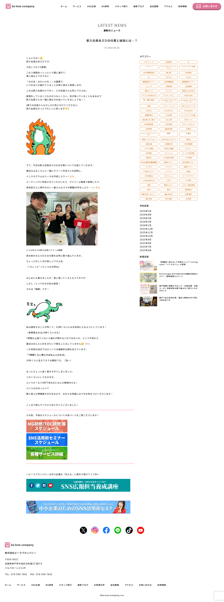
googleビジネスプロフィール (188, 100)
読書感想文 (149, 115)
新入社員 (169, 199)
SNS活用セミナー (188, 162)
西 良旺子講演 (148, 100)
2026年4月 (145, 214)
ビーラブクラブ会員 (188, 115)
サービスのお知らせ (149, 95)
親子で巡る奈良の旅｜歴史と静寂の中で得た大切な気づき (178, 298)
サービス (77, 6)
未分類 (188, 199)
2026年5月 (145, 210)
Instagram (188, 110)
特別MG (149, 158)
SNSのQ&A (188, 95)
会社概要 (154, 6)
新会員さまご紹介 (149, 120)
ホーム (64, 6)
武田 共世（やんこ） (149, 194)
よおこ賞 (169, 120)
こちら (70, 176)
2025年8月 (145, 243)
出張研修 (169, 62)
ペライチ (169, 91)
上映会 (188, 171)
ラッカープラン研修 (188, 66)
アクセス (168, 6)
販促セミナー (168, 185)
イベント (169, 171)
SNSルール (188, 120)
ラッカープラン (168, 95)
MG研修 (105, 6)
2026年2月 (145, 221)
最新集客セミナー (149, 82)
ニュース (149, 86)
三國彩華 (169, 86)
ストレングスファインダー (149, 134)
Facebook (168, 110)
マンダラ (149, 167)
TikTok (169, 77)
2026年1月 (145, 225)
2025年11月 (146, 232)
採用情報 (182, 6)
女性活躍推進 (168, 82)
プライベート (149, 62)
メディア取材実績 (188, 185)
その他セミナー (148, 171)
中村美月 (188, 72)
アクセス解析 (149, 148)
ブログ (168, 180)
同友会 (188, 139)
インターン (149, 66)
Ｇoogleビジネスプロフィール (169, 100)
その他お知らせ (148, 180)
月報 (148, 106)
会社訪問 (188, 86)
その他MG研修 (168, 158)
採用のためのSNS (188, 91)
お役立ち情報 (168, 148)
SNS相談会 (149, 176)
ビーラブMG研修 (188, 153)
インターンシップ (168, 106)
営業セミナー (188, 167)
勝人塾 (168, 72)
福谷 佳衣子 (169, 194)
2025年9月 (145, 239)
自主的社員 (169, 129)
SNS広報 (91, 6)
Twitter (149, 110)
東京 (168, 189)
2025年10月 (146, 235)
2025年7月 (145, 246)
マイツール (169, 153)
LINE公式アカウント (168, 139)
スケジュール (168, 176)
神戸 (148, 189)
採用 (148, 185)
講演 (168, 133)
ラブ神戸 (188, 180)
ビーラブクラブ (188, 176)
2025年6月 (145, 250)
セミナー (188, 148)
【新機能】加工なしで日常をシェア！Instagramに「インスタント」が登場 (178, 263)
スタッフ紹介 (121, 6)
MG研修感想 (148, 124)
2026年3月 (145, 218)
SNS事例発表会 (149, 72)
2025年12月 (146, 228)
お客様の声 (169, 144)
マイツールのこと (188, 124)
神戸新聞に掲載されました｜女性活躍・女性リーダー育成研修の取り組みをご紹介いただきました (178, 288)
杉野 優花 (188, 194)
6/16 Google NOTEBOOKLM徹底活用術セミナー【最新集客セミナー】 (178, 275)
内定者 (188, 129)
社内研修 (149, 129)
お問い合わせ (206, 6)
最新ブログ (138, 6)
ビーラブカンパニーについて (169, 67)
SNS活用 (168, 124)
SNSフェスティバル (188, 106)
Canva (188, 77)
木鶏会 (188, 133)
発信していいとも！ (149, 139)
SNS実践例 (188, 144)
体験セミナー (168, 162)
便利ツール (149, 91)
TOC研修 (168, 115)
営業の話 (149, 144)
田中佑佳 (149, 199)
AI (188, 62)
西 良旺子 (188, 189)
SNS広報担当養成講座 (149, 162)
